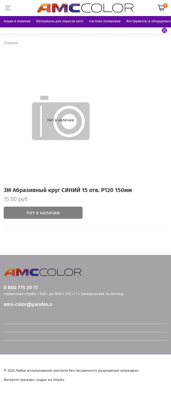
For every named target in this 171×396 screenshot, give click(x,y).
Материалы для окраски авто (59, 21)
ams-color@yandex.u (28, 304)
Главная (11, 43)
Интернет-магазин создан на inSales (34, 380)
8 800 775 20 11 (21, 288)
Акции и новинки (17, 21)
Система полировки (104, 21)
